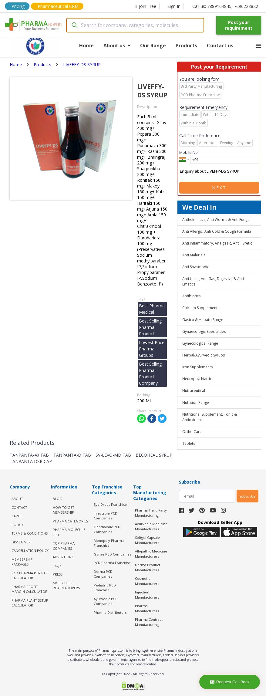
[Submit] (74, 25)
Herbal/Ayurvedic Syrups (203, 355)
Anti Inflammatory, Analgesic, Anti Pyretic (217, 243)
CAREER (18, 516)
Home (86, 45)
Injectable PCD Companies (105, 516)
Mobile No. (189, 152)
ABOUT (17, 498)
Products (186, 45)
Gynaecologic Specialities (204, 331)
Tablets (188, 443)
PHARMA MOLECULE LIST (69, 532)
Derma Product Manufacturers (147, 567)
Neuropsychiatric (197, 378)
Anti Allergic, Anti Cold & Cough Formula (216, 231)
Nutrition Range (195, 402)
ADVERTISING (63, 557)
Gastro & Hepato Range (202, 319)
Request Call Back (230, 682)
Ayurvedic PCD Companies (106, 601)
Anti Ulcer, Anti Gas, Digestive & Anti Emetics (213, 281)
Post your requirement (238, 25)
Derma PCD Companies (103, 574)
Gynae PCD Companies (112, 554)
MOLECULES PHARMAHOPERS (66, 585)
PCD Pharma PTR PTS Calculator (29, 575)
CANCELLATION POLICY (30, 550)
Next (219, 188)
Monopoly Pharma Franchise (109, 543)
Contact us (220, 45)
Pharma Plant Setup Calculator (30, 603)
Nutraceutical (193, 390)
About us (116, 45)
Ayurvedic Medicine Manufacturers (151, 526)
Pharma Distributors (110, 612)
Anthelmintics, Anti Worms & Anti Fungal (216, 219)
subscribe (247, 496)
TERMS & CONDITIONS (30, 533)
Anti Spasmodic (195, 266)
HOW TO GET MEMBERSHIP (63, 510)
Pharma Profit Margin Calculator (29, 589)
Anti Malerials (193, 255)
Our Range (153, 45)
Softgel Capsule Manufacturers (147, 540)
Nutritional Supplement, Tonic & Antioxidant (209, 417)
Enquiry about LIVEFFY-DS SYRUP (219, 171)
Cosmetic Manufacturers (147, 581)
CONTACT (19, 507)
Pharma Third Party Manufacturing (151, 513)
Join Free (146, 6)
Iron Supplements (197, 367)
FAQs (57, 565)
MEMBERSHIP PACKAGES (22, 562)
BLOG (57, 498)
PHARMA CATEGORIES (70, 521)
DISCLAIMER (21, 542)
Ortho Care (192, 431)
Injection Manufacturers (147, 595)
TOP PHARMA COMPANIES (64, 546)
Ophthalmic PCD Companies (107, 529)
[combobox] (135, 25)
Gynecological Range (200, 343)
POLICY (17, 524)
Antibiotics (191, 296)
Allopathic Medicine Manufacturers (151, 554)
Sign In (173, 6)
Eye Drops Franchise (110, 504)
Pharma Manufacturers (147, 608)
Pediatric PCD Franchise (105, 588)
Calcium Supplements (200, 307)
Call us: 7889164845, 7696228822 (225, 6)
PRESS (57, 574)
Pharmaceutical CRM (58, 6)
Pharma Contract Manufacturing (149, 622)
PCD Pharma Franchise (112, 562)
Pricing (18, 6)
